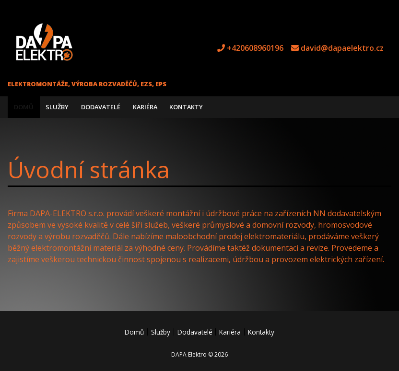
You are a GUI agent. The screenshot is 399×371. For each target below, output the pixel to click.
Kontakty (186, 107)
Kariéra (145, 107)
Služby (57, 107)
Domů (24, 107)
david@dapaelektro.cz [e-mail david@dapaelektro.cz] (342, 48)
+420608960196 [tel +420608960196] (255, 48)
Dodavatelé (100, 107)
